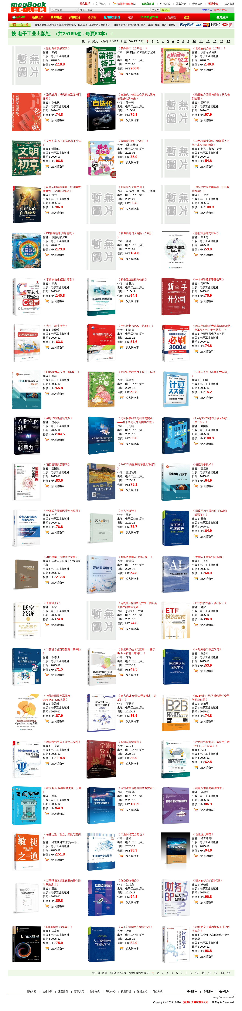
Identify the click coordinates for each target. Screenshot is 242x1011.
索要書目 (63, 991)
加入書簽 (229, 3)
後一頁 (86, 41)
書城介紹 (31, 991)
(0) (127, 3)
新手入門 (79, 991)
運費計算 (181, 3)
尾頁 (95, 41)
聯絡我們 (197, 3)
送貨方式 (142, 991)
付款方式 (165, 3)
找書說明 (126, 991)
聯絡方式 (95, 991)
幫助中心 (111, 991)
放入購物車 (57, 70)
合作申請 (48, 991)
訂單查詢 (101, 3)
